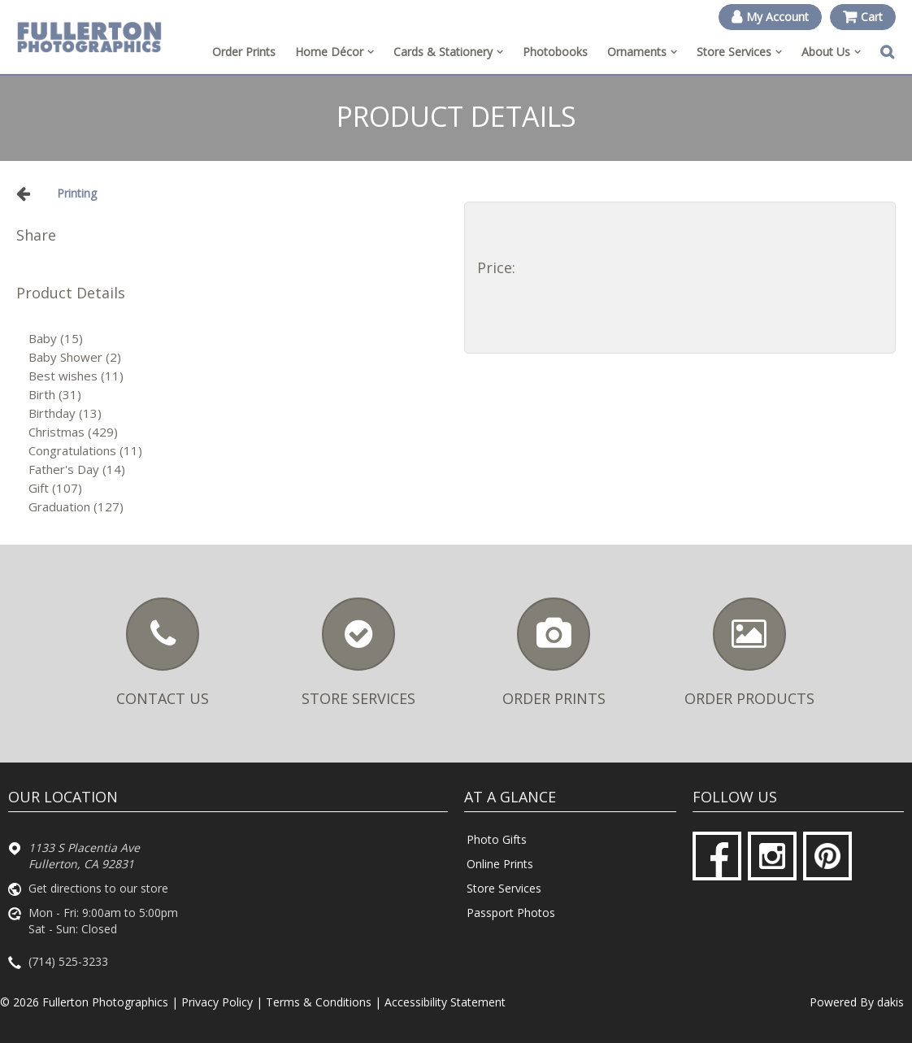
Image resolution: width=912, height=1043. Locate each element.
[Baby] (238, 338)
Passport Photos (511, 912)
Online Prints (500, 863)
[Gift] (238, 488)
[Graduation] (238, 507)
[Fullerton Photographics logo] (89, 36)
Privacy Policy (217, 1002)
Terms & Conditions (318, 1002)
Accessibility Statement (445, 1002)
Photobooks (555, 51)
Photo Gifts (497, 839)
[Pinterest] (827, 856)
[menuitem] (334, 52)
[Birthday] (238, 413)
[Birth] (238, 394)
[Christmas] (238, 432)
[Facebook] (717, 856)
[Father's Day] (238, 469)
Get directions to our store (98, 888)
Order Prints (244, 51)
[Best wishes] (238, 376)
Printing (77, 193)
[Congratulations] (238, 450)
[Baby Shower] (238, 357)
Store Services (504, 888)
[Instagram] (772, 856)
